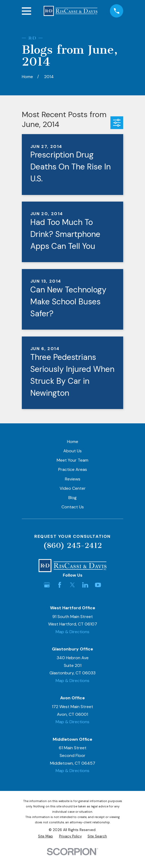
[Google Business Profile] (47, 585)
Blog (72, 497)
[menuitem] (45, 836)
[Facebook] (60, 585)
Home (72, 441)
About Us (72, 451)
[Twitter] (72, 585)
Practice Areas (72, 469)
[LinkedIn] (85, 585)
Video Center (73, 488)
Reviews (72, 479)
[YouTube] (98, 585)
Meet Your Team (72, 460)
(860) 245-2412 (72, 545)
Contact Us (72, 507)
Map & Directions (72, 631)
